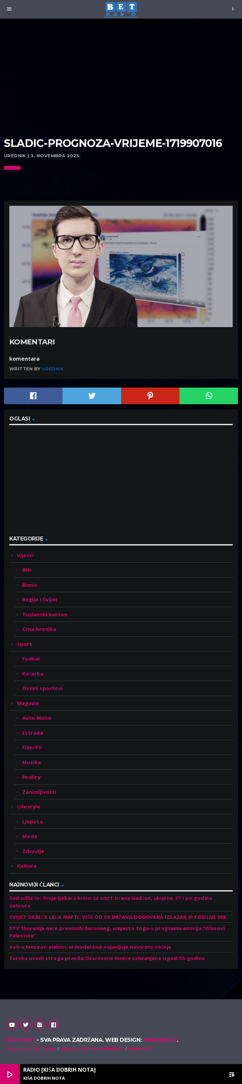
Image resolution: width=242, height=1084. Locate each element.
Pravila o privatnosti (92, 1048)
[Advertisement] (121, 86)
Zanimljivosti (39, 791)
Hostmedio (160, 1040)
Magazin (28, 703)
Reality (31, 777)
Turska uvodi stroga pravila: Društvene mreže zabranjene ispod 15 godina (107, 958)
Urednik (53, 368)
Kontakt (140, 1048)
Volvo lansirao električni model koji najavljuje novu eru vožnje (90, 946)
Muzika (31, 762)
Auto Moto (36, 717)
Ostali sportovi (42, 688)
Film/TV (32, 747)
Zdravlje (33, 851)
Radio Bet (20, 1040)
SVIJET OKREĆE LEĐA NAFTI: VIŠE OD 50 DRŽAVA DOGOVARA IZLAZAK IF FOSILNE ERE (117, 916)
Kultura (27, 865)
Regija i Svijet (40, 599)
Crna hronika (39, 629)
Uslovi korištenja (30, 1048)
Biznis (30, 584)
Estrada (32, 732)
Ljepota (32, 821)
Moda (29, 836)
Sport (24, 644)
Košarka (32, 673)
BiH (26, 569)
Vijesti (25, 555)
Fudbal (31, 658)
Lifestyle (28, 806)
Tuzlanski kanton (44, 614)
